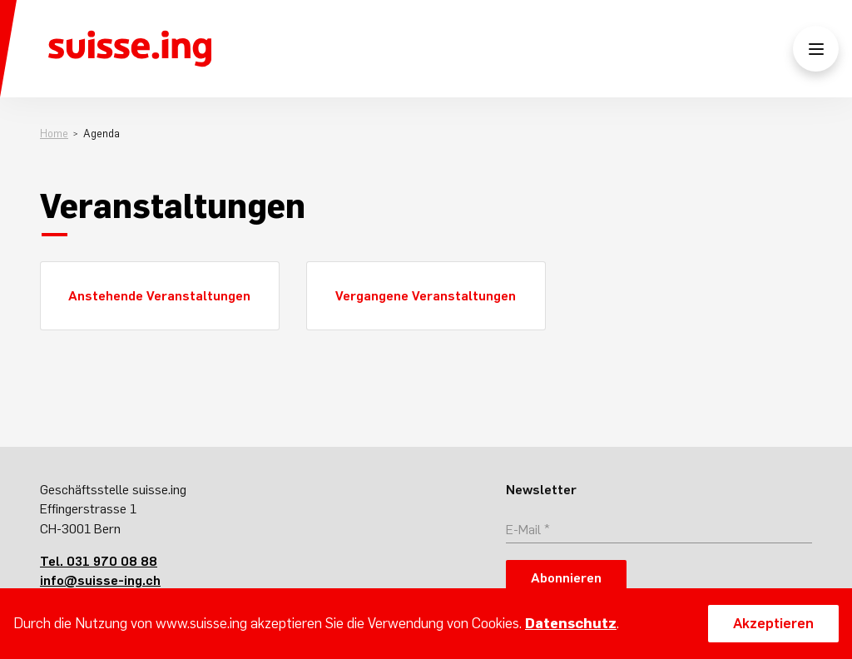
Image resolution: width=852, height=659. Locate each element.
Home (54, 133)
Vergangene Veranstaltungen (425, 295)
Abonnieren (566, 577)
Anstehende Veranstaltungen (159, 295)
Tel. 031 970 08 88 (98, 560)
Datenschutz (571, 623)
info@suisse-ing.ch (100, 579)
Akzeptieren (773, 623)
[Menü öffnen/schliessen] (816, 49)
